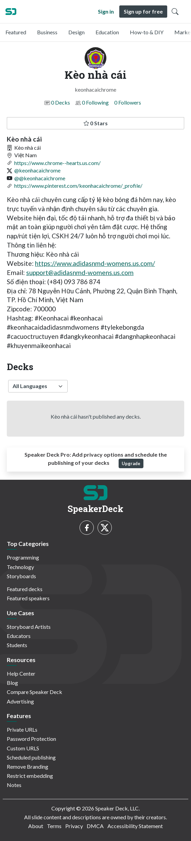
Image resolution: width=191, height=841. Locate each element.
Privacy (74, 826)
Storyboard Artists (29, 626)
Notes (14, 785)
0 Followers (127, 102)
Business (47, 32)
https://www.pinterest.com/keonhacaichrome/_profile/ (78, 185)
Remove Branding (27, 766)
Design (76, 32)
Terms (54, 826)
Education (107, 32)
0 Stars (96, 123)
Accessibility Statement (135, 826)
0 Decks (60, 102)
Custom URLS (23, 748)
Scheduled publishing (31, 757)
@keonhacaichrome (37, 170)
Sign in (106, 11)
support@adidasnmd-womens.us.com (80, 272)
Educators (19, 636)
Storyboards (21, 576)
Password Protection (31, 738)
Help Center (21, 673)
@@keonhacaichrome (39, 178)
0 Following (95, 102)
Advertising (20, 701)
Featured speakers (28, 598)
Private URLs (22, 729)
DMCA (95, 826)
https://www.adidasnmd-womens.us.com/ (95, 263)
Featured (15, 32)
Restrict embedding (30, 775)
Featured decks (24, 589)
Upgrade (131, 463)
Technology (20, 567)
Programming (23, 557)
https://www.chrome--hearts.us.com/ (57, 163)
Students (17, 645)
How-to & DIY (146, 32)
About (35, 826)
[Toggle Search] (175, 11)
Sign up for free (143, 11)
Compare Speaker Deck (34, 692)
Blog (12, 682)
